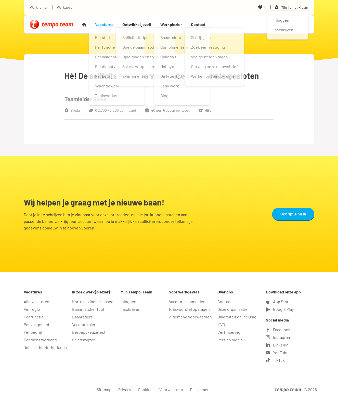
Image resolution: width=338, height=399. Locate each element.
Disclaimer (199, 389)
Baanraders (82, 316)
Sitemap (104, 389)
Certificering (228, 332)
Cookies (145, 389)
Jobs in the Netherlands (45, 347)
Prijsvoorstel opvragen (189, 309)
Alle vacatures (36, 301)
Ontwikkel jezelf (136, 24)
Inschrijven (130, 309)
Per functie (34, 316)
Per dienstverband (40, 339)
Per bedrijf (33, 332)
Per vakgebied (36, 324)
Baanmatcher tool (88, 309)
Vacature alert (84, 324)
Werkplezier (171, 24)
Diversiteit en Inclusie (236, 316)
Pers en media (230, 339)
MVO (221, 324)
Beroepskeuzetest (89, 332)
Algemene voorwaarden (190, 316)
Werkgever (65, 7)
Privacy (124, 389)
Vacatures (104, 24)
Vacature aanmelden (187, 301)
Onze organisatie (232, 309)
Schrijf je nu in (293, 213)
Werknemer (39, 7)
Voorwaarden (171, 389)
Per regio (32, 309)
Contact (198, 24)
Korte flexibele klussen (92, 301)
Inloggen (128, 301)
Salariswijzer (83, 339)
